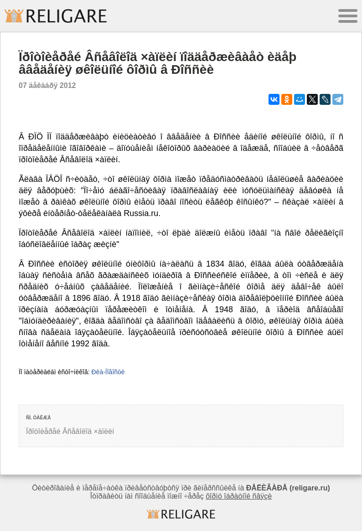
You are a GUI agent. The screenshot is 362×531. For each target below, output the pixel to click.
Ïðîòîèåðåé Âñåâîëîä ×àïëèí (70, 431)
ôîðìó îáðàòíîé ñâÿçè (239, 496)
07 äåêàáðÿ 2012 (47, 85)
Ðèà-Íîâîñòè (107, 372)
